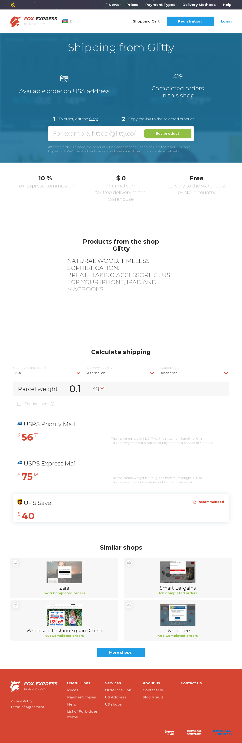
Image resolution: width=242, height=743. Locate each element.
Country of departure (29, 367)
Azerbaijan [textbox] (96, 373)
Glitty (93, 119)
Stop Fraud (153, 697)
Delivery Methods (199, 4)
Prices (132, 4)
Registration (190, 21)
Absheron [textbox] (169, 373)
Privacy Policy (21, 701)
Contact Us (153, 690)
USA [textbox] (17, 373)
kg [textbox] (95, 388)
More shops (120, 652)
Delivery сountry (99, 367)
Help (227, 4)
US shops (113, 704)
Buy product (167, 133)
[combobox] (47, 373)
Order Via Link (118, 690)
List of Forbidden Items (82, 714)
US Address (115, 697)
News (114, 4)
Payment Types (160, 4)
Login (226, 21)
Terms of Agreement (27, 707)
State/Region (171, 367)
